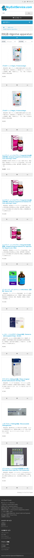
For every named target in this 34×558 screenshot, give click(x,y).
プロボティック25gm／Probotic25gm (14, 66)
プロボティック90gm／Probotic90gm (14, 110)
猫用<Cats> (10, 27)
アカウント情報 (5, 544)
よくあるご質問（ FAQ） (7, 511)
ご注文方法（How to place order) (9, 504)
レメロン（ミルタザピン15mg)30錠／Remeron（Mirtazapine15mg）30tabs (16, 335)
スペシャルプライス (6, 538)
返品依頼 (3, 525)
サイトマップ (4, 526)
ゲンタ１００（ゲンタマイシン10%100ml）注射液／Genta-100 (17, 290)
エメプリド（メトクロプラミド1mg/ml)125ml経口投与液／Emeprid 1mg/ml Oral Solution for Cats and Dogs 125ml (17, 156)
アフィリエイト (5, 536)
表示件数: (21, 41)
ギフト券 (3, 534)
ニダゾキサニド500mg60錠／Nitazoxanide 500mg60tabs (15, 424)
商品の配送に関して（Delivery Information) (11, 508)
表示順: (3, 41)
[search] (13, 13)
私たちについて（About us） (8, 502)
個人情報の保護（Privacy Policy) (9, 515)
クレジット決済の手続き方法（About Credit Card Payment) (15, 513)
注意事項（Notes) (5, 516)
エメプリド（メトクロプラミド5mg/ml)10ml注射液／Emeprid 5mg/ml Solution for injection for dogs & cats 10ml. (16, 246)
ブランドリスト (5, 532)
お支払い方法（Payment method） (9, 506)
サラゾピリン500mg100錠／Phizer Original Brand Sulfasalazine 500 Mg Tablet (15, 379)
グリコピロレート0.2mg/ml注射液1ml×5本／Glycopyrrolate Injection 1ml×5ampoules (16, 469)
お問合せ (3, 523)
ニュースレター (5, 549)
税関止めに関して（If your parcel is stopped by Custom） (15, 509)
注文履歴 (3, 546)
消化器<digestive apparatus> (10, 29)
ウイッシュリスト (5, 548)
